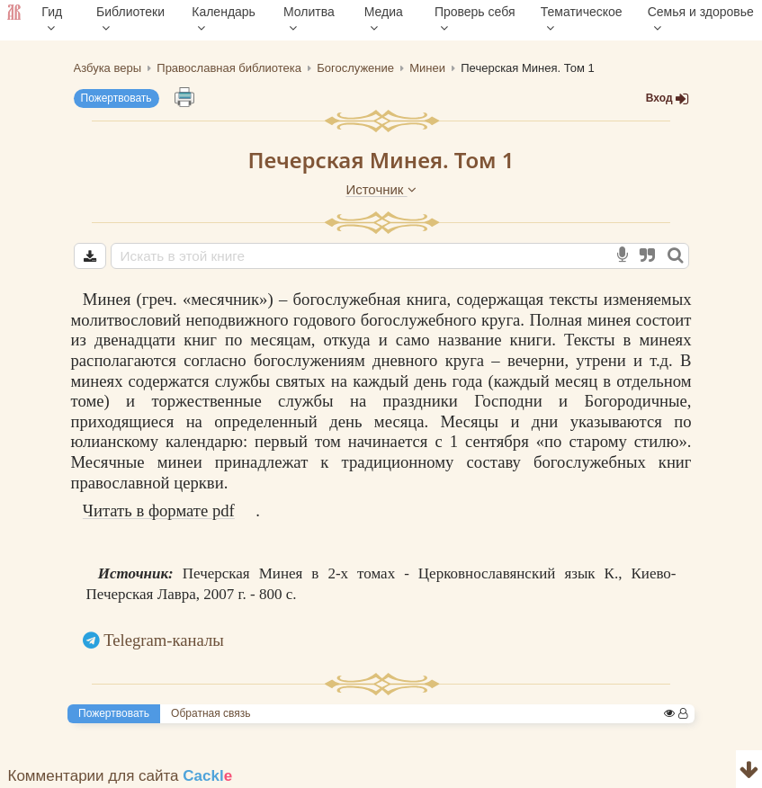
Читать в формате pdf (159, 510)
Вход (667, 98)
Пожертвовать (116, 98)
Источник (380, 189)
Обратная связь (210, 713)
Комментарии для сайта (120, 775)
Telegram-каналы (163, 640)
